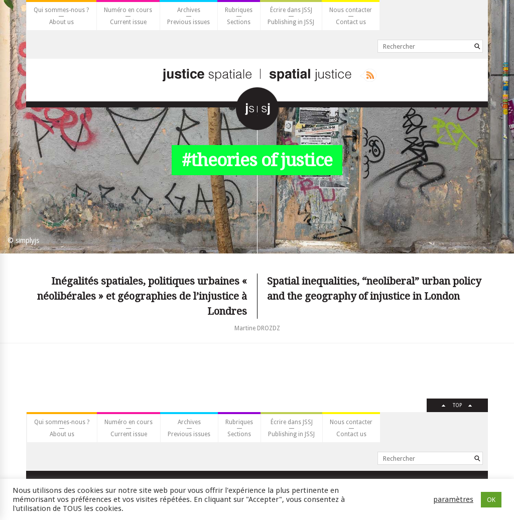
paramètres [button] (453, 499)
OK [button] (491, 499)
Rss (368, 75)
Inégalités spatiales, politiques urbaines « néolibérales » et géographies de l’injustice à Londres (142, 296)
